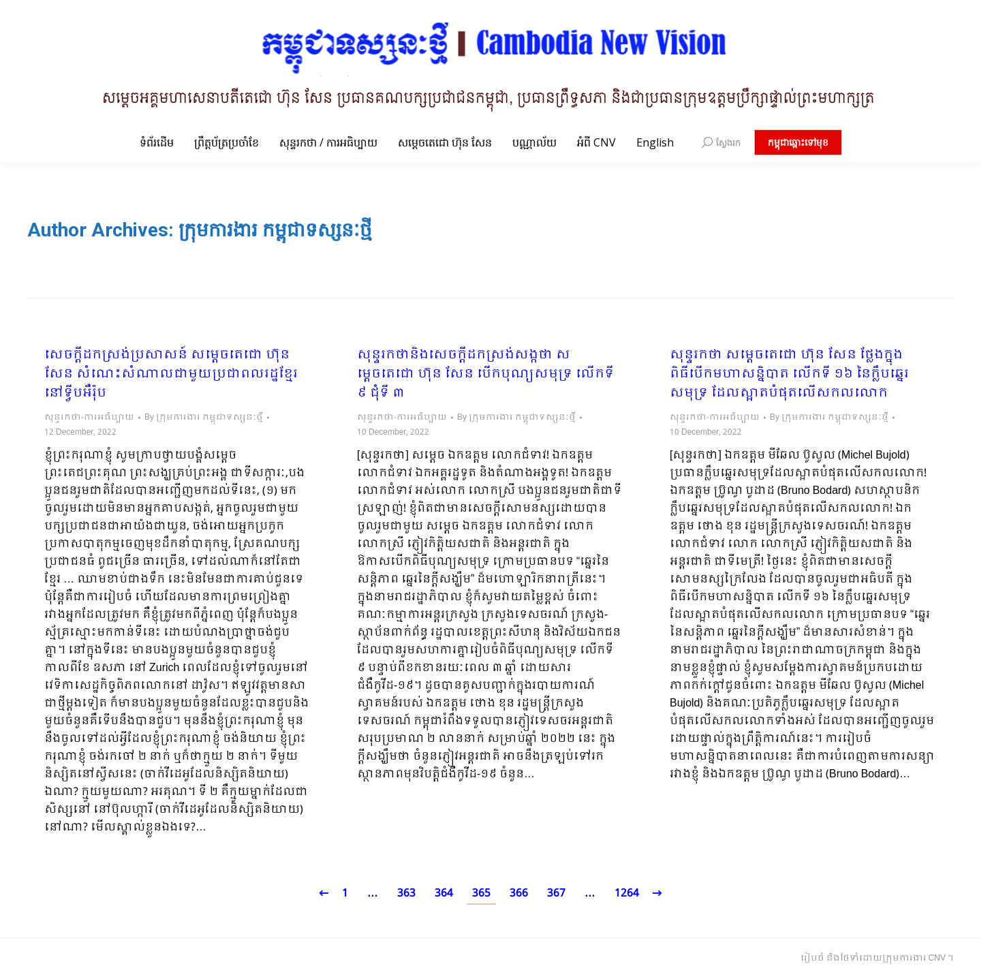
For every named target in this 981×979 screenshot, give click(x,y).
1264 (626, 893)
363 (406, 893)
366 (519, 893)
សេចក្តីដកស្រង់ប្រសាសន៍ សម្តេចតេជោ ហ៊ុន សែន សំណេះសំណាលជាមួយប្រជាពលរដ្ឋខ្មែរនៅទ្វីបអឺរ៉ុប (171, 374)
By (203, 417)
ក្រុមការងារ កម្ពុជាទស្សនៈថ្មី (275, 230)
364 (444, 893)
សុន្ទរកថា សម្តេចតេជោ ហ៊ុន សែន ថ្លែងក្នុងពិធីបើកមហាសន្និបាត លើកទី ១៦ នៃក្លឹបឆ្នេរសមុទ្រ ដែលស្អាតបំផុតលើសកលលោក (789, 374)
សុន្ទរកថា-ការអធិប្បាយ (89, 417)
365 (481, 893)
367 (556, 893)
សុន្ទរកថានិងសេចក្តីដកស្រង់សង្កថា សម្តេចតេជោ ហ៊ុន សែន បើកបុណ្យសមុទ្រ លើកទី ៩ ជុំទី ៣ (485, 374)
